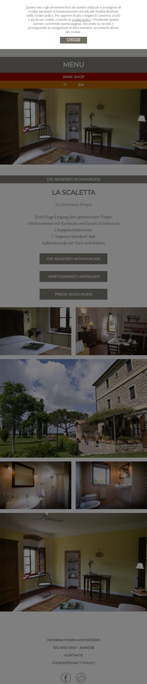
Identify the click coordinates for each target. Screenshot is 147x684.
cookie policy (81, 20)
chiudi (73, 40)
